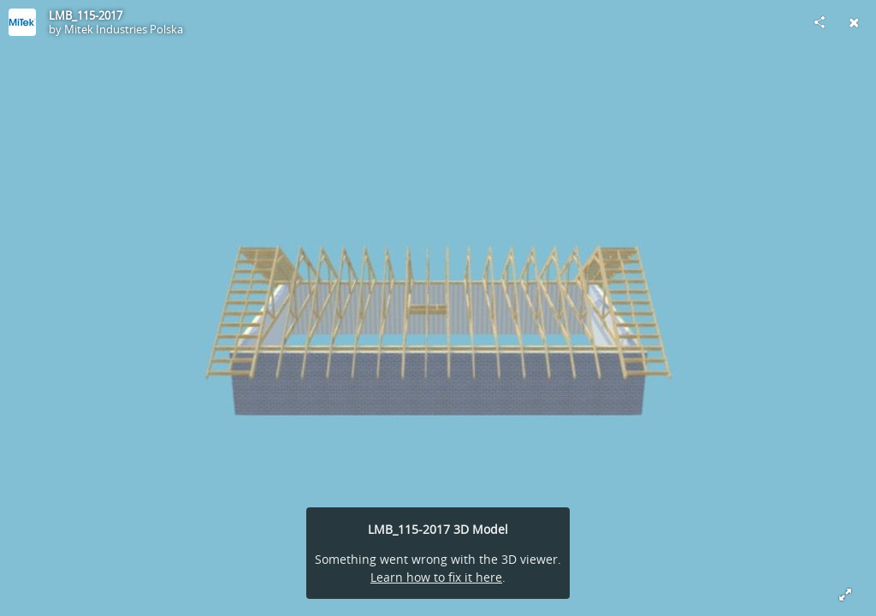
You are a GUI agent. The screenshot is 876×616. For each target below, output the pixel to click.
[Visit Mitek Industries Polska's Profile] (22, 22)
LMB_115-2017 (85, 15)
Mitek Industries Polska (123, 29)
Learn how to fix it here (436, 577)
